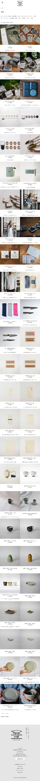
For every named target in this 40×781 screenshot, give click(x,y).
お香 (35, 16)
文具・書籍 (12, 18)
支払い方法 (20, 766)
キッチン (28, 18)
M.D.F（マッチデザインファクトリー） (25, 16)
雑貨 (16, 18)
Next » (7, 713)
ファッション (5, 18)
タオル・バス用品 (21, 18)
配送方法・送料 (20, 768)
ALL (2, 16)
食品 (32, 18)
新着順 (11, 22)
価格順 (7, 22)
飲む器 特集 (14, 16)
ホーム (2, 8)
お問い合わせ (20, 772)
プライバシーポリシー (20, 770)
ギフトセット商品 (7, 16)
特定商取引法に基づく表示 (20, 764)
